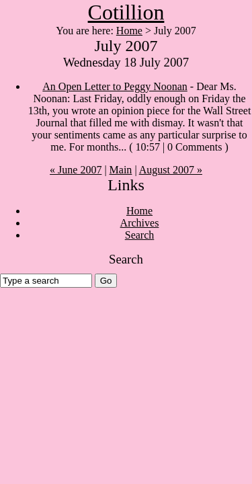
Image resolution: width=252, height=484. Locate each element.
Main (121, 169)
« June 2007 (75, 169)
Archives (139, 223)
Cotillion (126, 12)
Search (140, 235)
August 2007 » (170, 169)
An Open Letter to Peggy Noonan (114, 86)
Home (129, 30)
